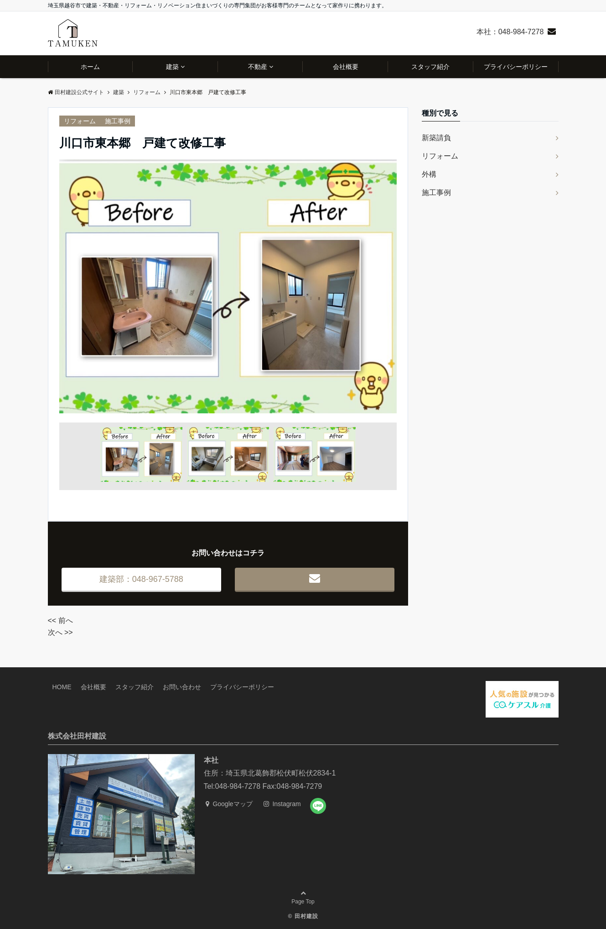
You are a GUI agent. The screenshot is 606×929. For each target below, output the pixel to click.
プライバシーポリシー (516, 66)
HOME (62, 687)
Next (385, 286)
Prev (71, 286)
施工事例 (117, 121)
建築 (172, 66)
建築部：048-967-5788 (141, 579)
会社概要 (345, 66)
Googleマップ (229, 804)
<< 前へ (60, 620)
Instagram (282, 804)
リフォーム (80, 121)
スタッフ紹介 (430, 66)
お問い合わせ (182, 687)
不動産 (257, 66)
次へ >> (60, 632)
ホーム (90, 66)
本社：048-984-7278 (510, 32)
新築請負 (436, 138)
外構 (429, 174)
